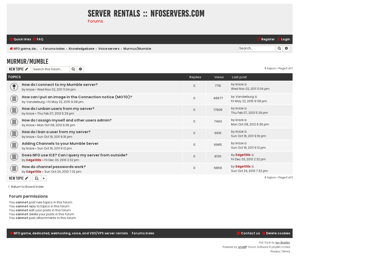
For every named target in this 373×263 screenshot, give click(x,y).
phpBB (242, 247)
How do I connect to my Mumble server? (60, 84)
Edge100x (33, 160)
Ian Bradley (282, 242)
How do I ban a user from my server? (56, 131)
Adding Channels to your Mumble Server (60, 143)
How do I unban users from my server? (58, 108)
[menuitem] (37, 39)
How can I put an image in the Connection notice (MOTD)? (77, 97)
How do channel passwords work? (54, 166)
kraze (30, 89)
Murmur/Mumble (27, 61)
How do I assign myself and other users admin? (67, 120)
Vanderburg (35, 102)
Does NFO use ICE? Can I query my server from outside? (75, 155)
